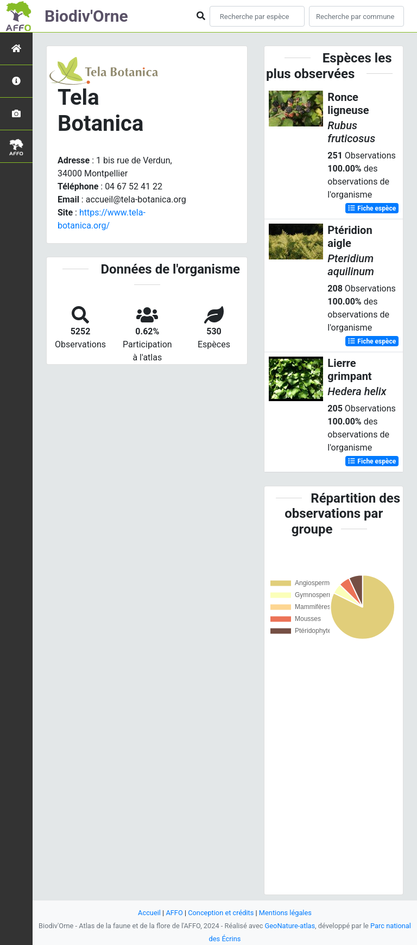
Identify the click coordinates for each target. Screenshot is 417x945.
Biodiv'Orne (86, 16)
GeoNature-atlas (290, 926)
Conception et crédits (221, 913)
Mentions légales (285, 913)
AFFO (174, 913)
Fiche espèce (372, 208)
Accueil (149, 913)
